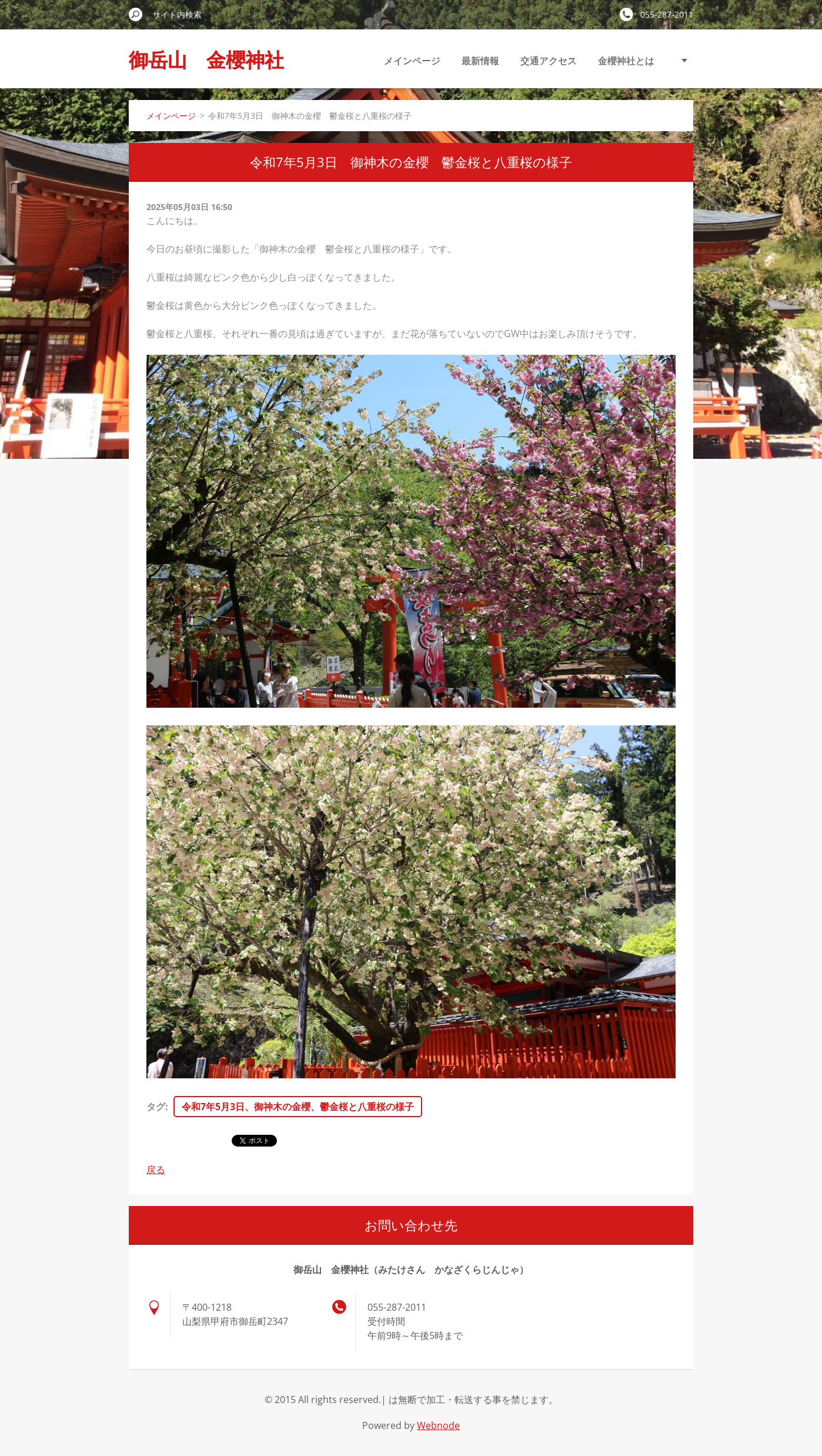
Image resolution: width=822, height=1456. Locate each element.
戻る (155, 1169)
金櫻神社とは (626, 60)
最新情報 (480, 60)
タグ (155, 1106)
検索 (136, 14)
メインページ (412, 60)
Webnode (438, 1425)
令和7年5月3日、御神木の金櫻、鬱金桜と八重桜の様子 (298, 1106)
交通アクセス (548, 60)
